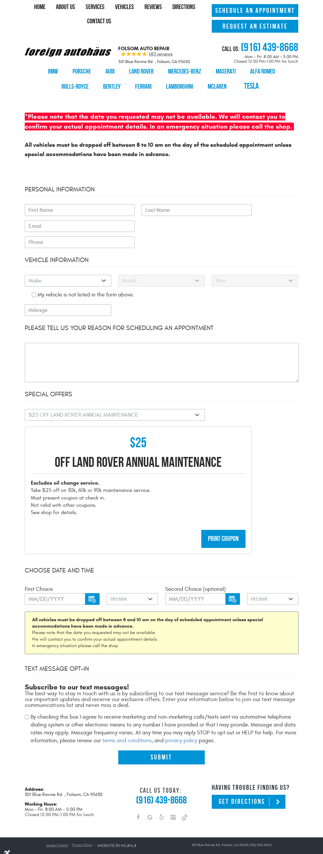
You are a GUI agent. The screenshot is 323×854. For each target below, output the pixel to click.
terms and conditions (127, 732)
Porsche (77, 70)
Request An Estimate (255, 25)
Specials (153, 21)
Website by (117, 837)
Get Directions (242, 793)
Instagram (173, 810)
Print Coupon (223, 530)
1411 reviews (160, 52)
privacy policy (181, 732)
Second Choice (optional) (195, 580)
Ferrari (138, 82)
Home (53, 8)
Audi (107, 70)
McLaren (216, 82)
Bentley (105, 82)
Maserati (228, 70)
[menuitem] (53, 8)
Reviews (172, 8)
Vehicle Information (57, 250)
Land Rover (139, 70)
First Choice (39, 580)
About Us (80, 8)
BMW (48, 70)
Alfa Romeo (267, 70)
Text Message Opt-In (57, 660)
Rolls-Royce (66, 82)
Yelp (161, 810)
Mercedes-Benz (185, 70)
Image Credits (57, 837)
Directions (75, 21)
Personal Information (60, 180)
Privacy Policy (82, 836)
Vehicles (142, 8)
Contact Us (111, 21)
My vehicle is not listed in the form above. (86, 285)
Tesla (255, 82)
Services (111, 8)
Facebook (138, 810)
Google (149, 810)
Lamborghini (176, 82)
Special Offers (48, 385)
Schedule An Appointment (255, 9)
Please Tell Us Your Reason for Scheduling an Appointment (119, 318)
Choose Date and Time (59, 561)
